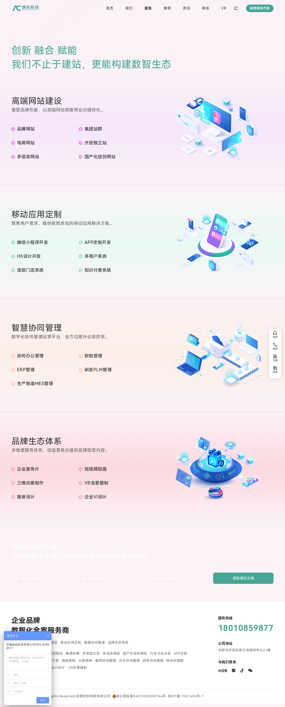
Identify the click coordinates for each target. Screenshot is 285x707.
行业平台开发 (160, 657)
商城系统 (69, 664)
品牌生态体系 (118, 646)
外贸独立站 (91, 657)
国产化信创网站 (135, 657)
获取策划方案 (243, 581)
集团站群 (73, 657)
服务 (148, 8)
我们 (129, 8)
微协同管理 (175, 664)
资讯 (186, 8)
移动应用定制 (71, 646)
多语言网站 (111, 657)
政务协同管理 (153, 664)
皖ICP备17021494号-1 (186, 699)
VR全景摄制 (78, 671)
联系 (205, 8)
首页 (109, 8)
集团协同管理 (106, 664)
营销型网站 (54, 657)
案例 (167, 8)
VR (223, 8)
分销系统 (86, 664)
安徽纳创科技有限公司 (93, 699)
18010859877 (246, 631)
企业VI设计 (57, 671)
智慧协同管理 (94, 646)
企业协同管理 (129, 664)
